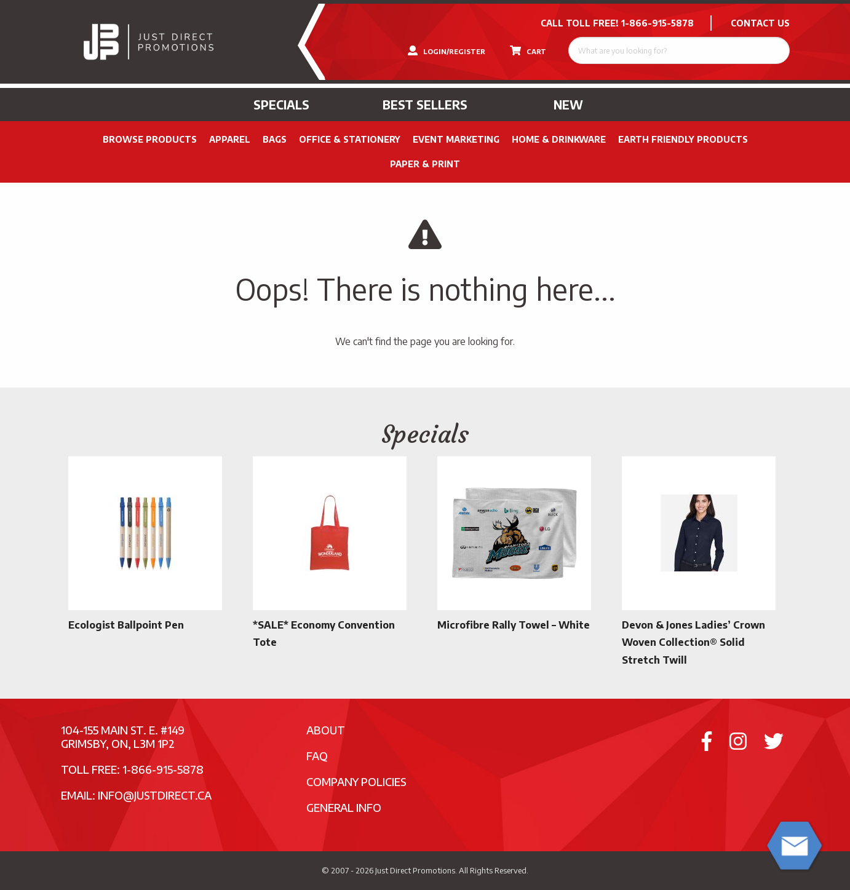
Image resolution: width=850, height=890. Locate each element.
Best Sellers (425, 104)
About (325, 730)
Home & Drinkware (559, 139)
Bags (275, 139)
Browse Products (150, 139)
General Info (343, 807)
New (568, 104)
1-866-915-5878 (657, 23)
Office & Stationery (349, 139)
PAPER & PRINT (425, 164)
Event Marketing (456, 139)
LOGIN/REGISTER (446, 50)
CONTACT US (760, 23)
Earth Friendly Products (683, 139)
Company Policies (356, 781)
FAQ (317, 756)
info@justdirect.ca (155, 795)
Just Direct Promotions (415, 870)
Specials (281, 104)
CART (528, 50)
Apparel (229, 139)
